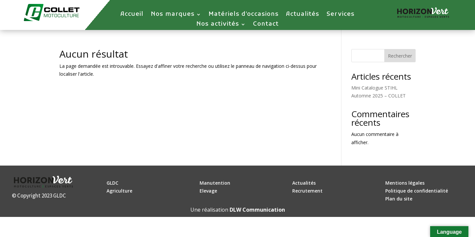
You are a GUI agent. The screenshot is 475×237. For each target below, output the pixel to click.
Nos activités (217, 25)
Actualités (302, 15)
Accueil (131, 15)
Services (341, 15)
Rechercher (400, 56)
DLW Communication (257, 209)
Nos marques (173, 15)
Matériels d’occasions (243, 15)
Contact (266, 25)
